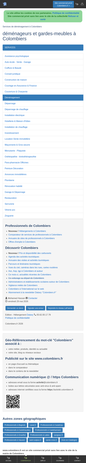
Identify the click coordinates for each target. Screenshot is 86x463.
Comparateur (26, 458)
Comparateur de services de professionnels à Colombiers (35, 235)
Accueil (8, 458)
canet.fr (33, 425)
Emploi (42, 458)
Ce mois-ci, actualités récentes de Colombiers (29, 274)
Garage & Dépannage (15, 192)
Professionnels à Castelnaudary (18, 430)
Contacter (32, 298)
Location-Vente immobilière (17, 139)
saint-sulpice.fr (35, 440)
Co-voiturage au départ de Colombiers (26, 278)
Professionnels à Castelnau (52, 425)
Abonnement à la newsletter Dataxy (32, 292)
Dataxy (30, 315)
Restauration (11, 198)
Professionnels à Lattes (39, 435)
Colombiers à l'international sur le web (26, 289)
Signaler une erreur (35, 308)
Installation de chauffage (16, 127)
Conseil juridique (12, 74)
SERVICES (10, 47)
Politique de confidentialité (66, 13)
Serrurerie (9, 204)
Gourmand (60, 458)
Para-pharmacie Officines (16, 162)
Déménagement (12, 97)
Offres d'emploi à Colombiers (21, 242)
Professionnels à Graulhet (15, 435)
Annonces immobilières (15, 174)
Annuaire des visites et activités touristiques (28, 260)
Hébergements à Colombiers (32, 231)
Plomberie (9, 180)
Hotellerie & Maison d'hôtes (17, 121)
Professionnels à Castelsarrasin (48, 430)
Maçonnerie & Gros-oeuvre (17, 145)
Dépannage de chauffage (16, 109)
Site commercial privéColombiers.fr (63, 4)
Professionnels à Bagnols (15, 425)
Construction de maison (16, 80)
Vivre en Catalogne (69, 440)
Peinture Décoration (14, 168)
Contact (77, 458)
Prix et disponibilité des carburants (35, 253)
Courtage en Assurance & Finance (21, 86)
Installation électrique (14, 115)
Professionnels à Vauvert (15, 440)
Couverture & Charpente (16, 91)
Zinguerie (9, 216)
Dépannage (10, 103)
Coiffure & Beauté (13, 68)
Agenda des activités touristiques (23, 257)
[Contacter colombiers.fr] (82, 4)
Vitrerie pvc (10, 210)
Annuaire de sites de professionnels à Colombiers (31, 238)
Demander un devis (15, 308)
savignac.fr (58, 435)
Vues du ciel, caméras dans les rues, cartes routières (33, 267)
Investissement (12, 133)
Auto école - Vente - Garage (18, 62)
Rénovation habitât (13, 186)
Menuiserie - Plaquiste (15, 151)
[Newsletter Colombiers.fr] (76, 4)
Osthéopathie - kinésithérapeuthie (20, 157)
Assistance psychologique (17, 56)
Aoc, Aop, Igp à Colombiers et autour (25, 271)
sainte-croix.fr (51, 440)
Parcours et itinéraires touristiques (24, 264)
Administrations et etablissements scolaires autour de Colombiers (38, 282)
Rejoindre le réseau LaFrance (60, 308)
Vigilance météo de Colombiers (22, 285)
